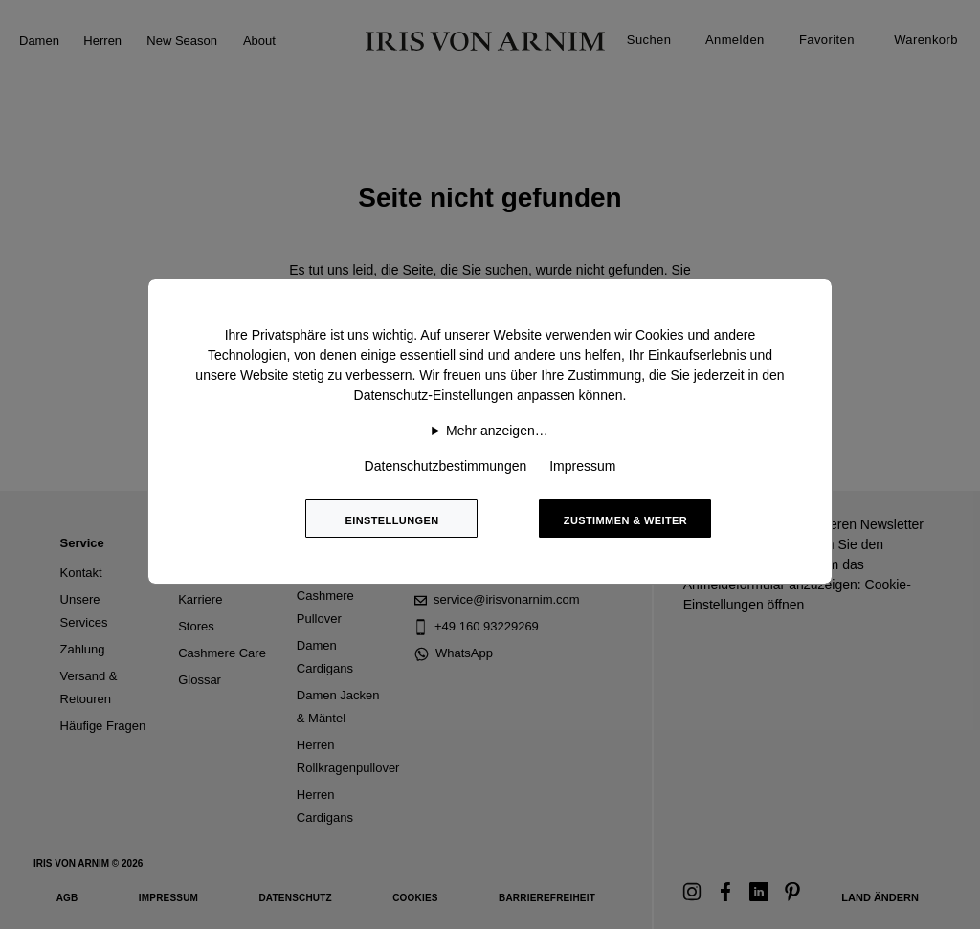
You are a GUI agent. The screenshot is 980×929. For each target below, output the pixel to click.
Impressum (582, 466)
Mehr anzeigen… (497, 430)
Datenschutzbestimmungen (446, 466)
